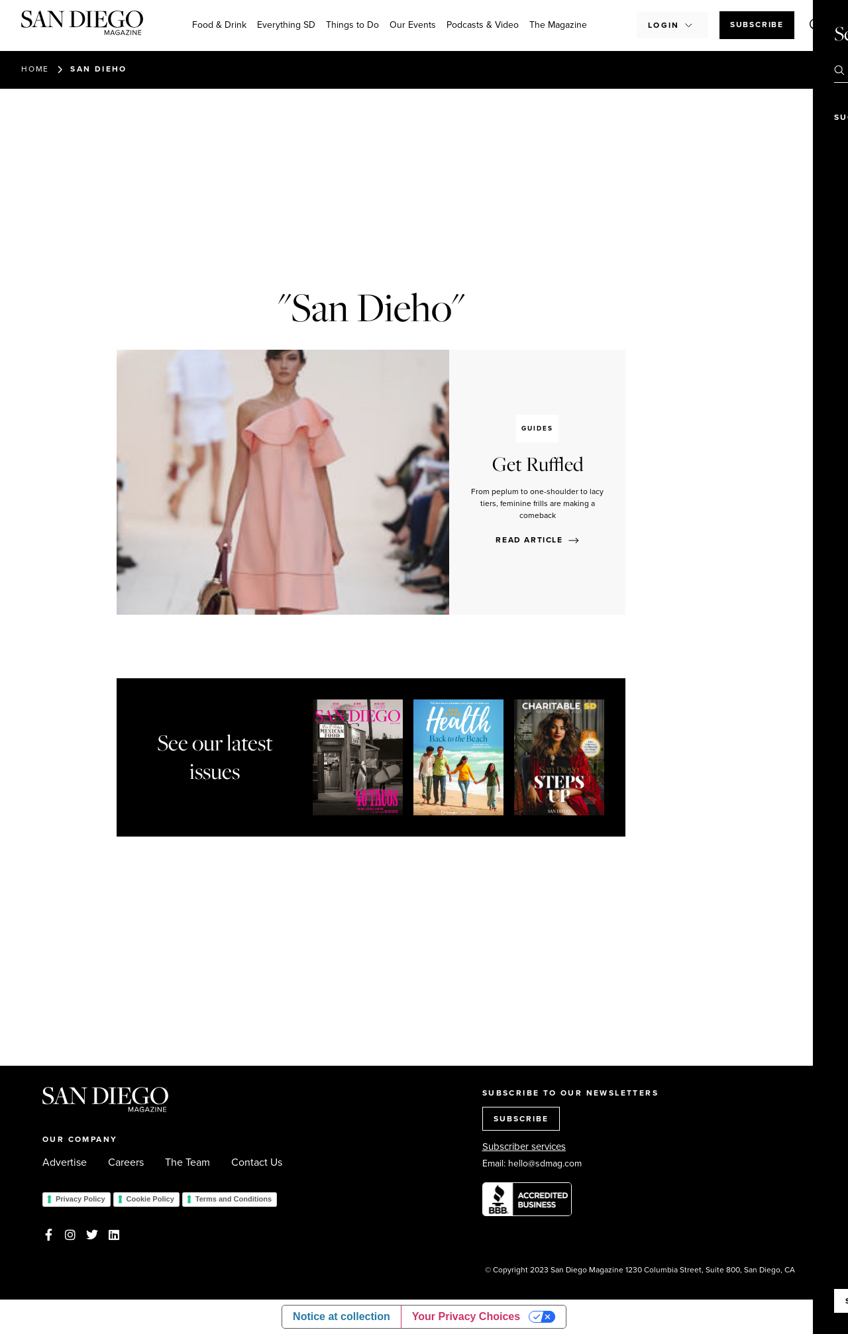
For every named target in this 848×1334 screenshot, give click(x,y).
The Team (187, 1162)
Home (35, 69)
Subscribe (757, 24)
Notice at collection (341, 1316)
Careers (126, 1162)
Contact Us (256, 1162)
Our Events (413, 25)
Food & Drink (219, 25)
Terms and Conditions (233, 1199)
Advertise (64, 1162)
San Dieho (98, 69)
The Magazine (558, 25)
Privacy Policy (80, 1199)
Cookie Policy (150, 1199)
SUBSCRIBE (521, 1119)
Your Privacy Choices (466, 1316)
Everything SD (286, 25)
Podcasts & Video (483, 25)
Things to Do (352, 25)
